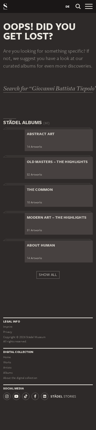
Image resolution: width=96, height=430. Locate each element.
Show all (48, 274)
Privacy (7, 332)
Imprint (7, 327)
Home (7, 357)
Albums (7, 373)
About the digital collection (20, 378)
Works (7, 362)
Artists (7, 367)
